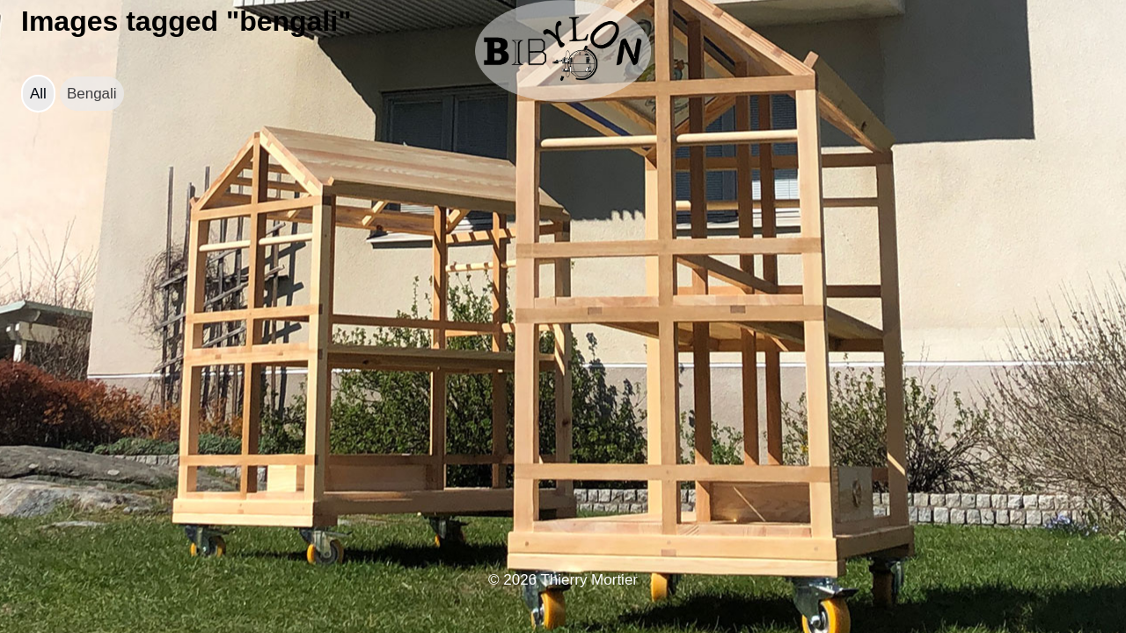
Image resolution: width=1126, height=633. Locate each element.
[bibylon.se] (563, 51)
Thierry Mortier (589, 579)
